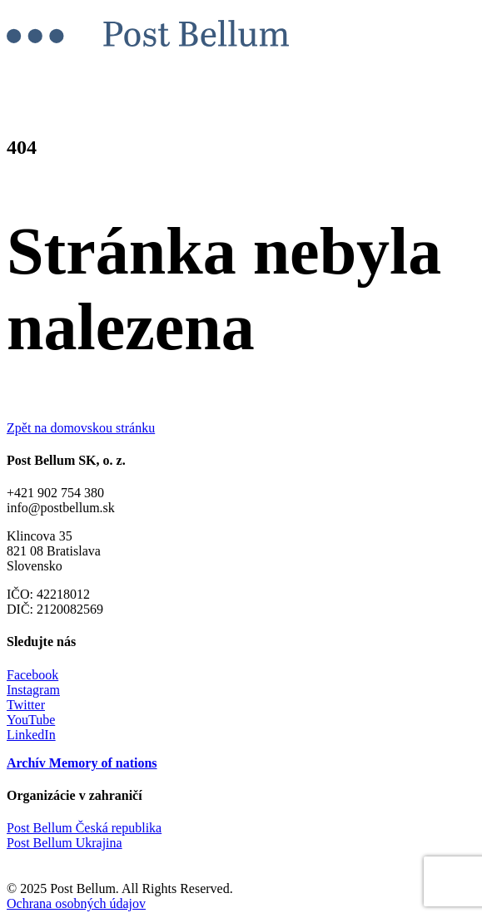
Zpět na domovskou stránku (81, 428)
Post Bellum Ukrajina (64, 843)
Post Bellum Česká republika (84, 828)
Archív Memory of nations (82, 763)
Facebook (32, 675)
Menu (37, 76)
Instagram (33, 690)
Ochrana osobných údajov (76, 903)
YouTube (31, 720)
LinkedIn (31, 735)
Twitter (26, 705)
